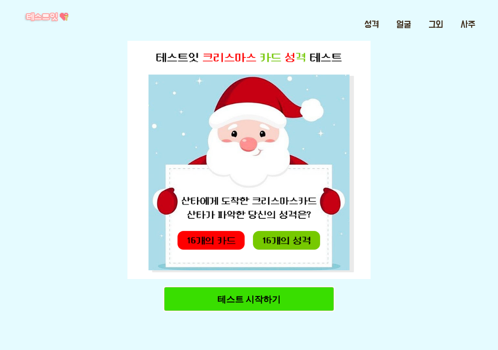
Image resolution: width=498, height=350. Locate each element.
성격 (371, 25)
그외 (435, 25)
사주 (468, 25)
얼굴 (403, 25)
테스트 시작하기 (249, 299)
